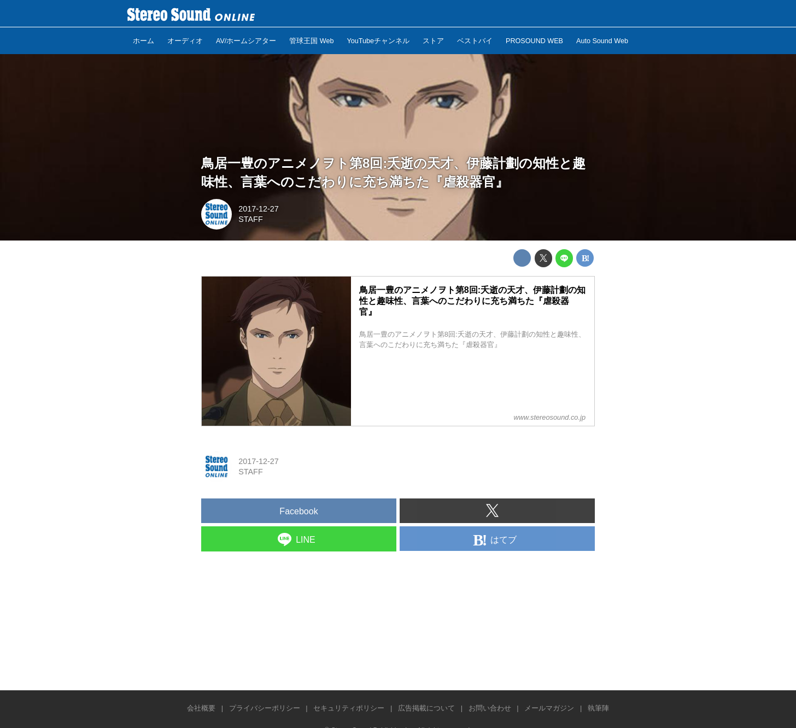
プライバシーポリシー (264, 708)
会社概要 (201, 708)
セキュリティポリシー (348, 708)
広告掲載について (426, 708)
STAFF (250, 219)
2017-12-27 (258, 208)
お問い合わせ (490, 708)
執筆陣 (598, 708)
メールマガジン (549, 708)
